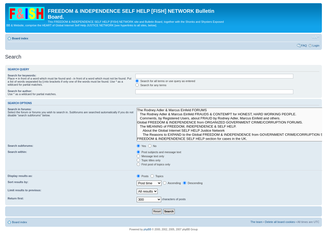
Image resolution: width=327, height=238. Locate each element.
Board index (20, 38)
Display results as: (20, 175)
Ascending (172, 183)
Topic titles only (148, 160)
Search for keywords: (22, 75)
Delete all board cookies (280, 221)
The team (256, 221)
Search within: (17, 151)
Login (315, 45)
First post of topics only (153, 164)
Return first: (16, 198)
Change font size (315, 37)
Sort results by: (18, 182)
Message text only (150, 156)
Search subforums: (20, 145)
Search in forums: (20, 109)
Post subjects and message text (159, 152)
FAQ (304, 45)
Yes (141, 146)
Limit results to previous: (24, 190)
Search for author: (20, 91)
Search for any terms (150, 85)
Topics (156, 176)
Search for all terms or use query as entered (165, 81)
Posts (143, 176)
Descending (193, 183)
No (152, 146)
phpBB (147, 229)
